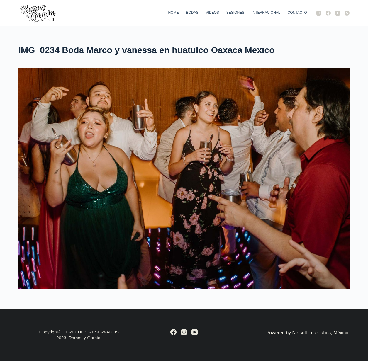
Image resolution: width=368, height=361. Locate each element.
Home (173, 13)
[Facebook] (328, 13)
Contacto (297, 13)
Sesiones (235, 13)
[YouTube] (337, 13)
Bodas (192, 13)
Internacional (266, 13)
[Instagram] (318, 13)
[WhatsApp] (347, 13)
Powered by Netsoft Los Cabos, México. (308, 332)
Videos (212, 13)
